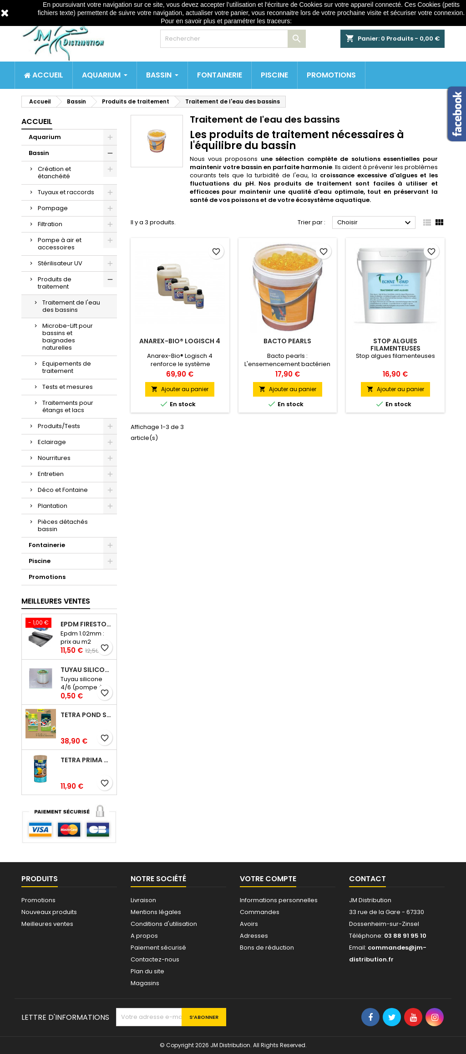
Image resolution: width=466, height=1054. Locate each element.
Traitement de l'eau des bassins (71, 306)
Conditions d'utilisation (164, 924)
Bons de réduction (267, 947)
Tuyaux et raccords (66, 192)
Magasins (145, 983)
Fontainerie (47, 545)
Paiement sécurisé (158, 947)
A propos (144, 935)
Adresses (254, 935)
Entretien (51, 474)
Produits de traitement (54, 283)
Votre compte (268, 878)
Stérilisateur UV (60, 263)
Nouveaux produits (49, 912)
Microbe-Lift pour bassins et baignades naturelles (67, 336)
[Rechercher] (233, 39)
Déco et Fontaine (63, 490)
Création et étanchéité (54, 173)
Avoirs (249, 924)
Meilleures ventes (47, 924)
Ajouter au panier (179, 389)
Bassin (39, 153)
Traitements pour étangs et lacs (67, 406)
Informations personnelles (279, 900)
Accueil (36, 121)
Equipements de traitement (66, 367)
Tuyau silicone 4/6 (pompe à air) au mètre (87, 669)
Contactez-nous (155, 959)
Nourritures (54, 458)
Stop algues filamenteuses (395, 344)
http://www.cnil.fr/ (318, 21)
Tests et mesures (67, 386)
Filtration (50, 224)
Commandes (259, 912)
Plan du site (147, 971)
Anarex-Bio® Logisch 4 (179, 341)
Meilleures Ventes (55, 601)
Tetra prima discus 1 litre (87, 760)
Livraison (143, 900)
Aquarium (45, 137)
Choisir (375, 222)
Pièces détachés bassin (63, 525)
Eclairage (52, 442)
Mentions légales (156, 912)
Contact (367, 878)
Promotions (47, 577)
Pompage (53, 208)
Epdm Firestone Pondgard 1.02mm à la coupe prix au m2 (87, 624)
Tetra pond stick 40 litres (87, 714)
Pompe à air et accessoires (59, 244)
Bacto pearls (287, 341)
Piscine (40, 561)
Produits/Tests (59, 426)
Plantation (52, 505)
